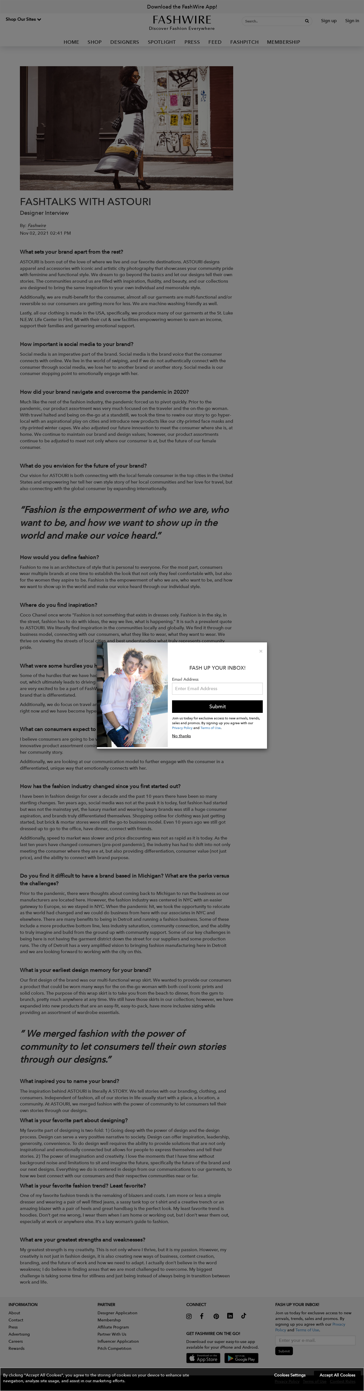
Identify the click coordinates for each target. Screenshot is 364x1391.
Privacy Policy (182, 727)
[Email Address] (217, 689)
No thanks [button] (181, 735)
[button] (182, 1379)
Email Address (185, 679)
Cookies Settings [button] (289, 1375)
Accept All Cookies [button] (337, 1375)
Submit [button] (217, 706)
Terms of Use (210, 727)
